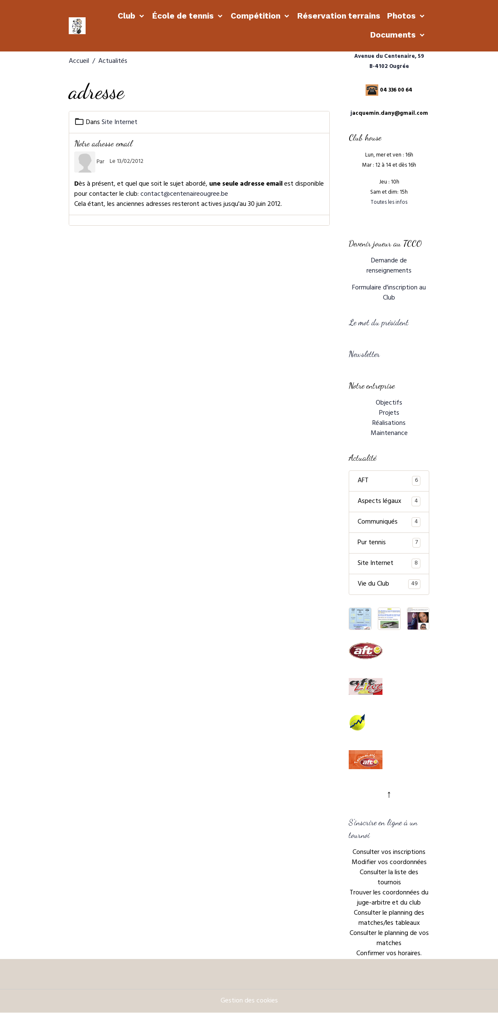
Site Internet (119, 122)
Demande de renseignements (389, 266)
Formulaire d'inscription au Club (389, 293)
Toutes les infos (389, 203)
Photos (402, 16)
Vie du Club (389, 584)
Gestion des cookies (249, 1001)
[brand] (78, 25)
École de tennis (184, 16)
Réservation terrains (338, 16)
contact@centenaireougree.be (184, 194)
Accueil (79, 61)
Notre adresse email (103, 143)
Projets (389, 413)
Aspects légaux (389, 501)
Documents (394, 35)
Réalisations (389, 423)
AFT (389, 481)
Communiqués (389, 522)
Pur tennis (389, 543)
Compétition (257, 16)
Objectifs (389, 403)
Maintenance (389, 433)
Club (127, 16)
